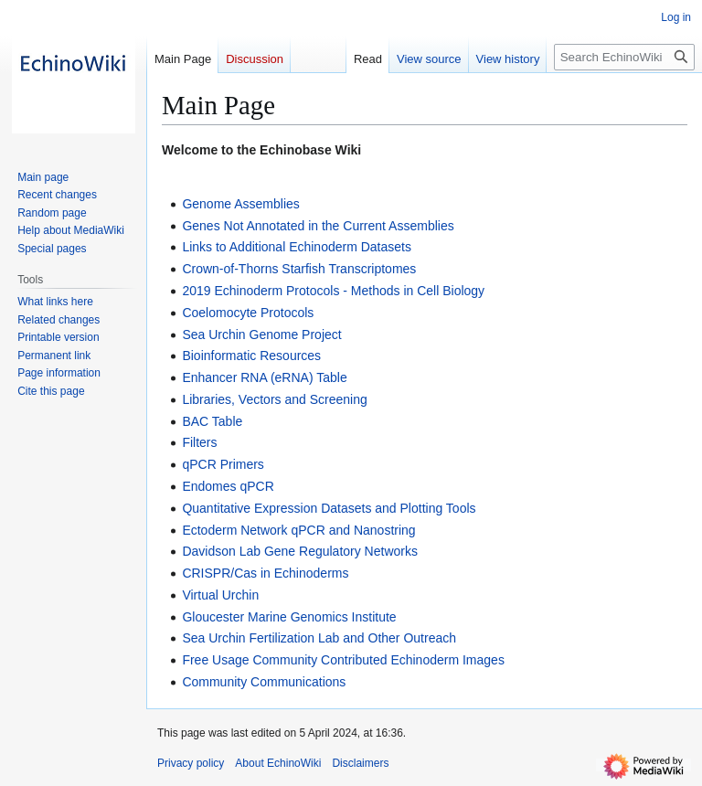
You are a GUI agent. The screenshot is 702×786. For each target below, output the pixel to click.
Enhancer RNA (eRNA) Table (264, 377)
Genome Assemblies (240, 203)
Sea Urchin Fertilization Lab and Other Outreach (319, 638)
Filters (199, 442)
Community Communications (264, 681)
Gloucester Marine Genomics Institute (289, 617)
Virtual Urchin (220, 595)
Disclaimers (360, 763)
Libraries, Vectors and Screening (274, 399)
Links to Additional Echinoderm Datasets (296, 246)
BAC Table (212, 421)
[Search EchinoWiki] (624, 57)
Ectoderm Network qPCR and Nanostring (298, 530)
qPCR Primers (222, 464)
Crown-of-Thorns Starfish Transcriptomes (299, 268)
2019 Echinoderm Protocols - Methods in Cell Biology (333, 290)
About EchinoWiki (278, 763)
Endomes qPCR (227, 486)
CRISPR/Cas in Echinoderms (265, 573)
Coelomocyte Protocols (248, 312)
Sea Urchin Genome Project (261, 334)
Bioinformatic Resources (251, 355)
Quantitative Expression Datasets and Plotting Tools (328, 508)
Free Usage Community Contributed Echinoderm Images (343, 660)
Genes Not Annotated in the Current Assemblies (317, 225)
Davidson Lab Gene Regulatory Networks (300, 551)
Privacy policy (190, 763)
